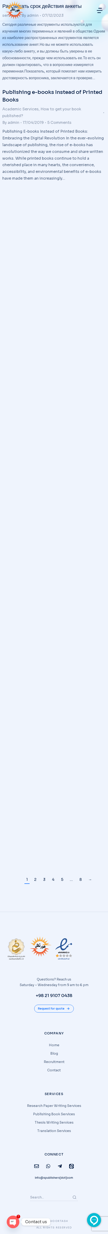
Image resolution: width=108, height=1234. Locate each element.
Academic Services (20, 109)
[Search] (74, 1197)
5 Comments (59, 122)
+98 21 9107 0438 (54, 995)
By (10, 122)
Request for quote (54, 1008)
